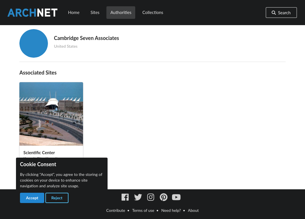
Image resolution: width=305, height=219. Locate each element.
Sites (94, 12)
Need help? (171, 210)
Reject (56, 197)
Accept (32, 197)
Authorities (120, 12)
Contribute (115, 210)
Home (74, 12)
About (193, 210)
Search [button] (280, 12)
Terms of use (143, 210)
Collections (152, 12)
